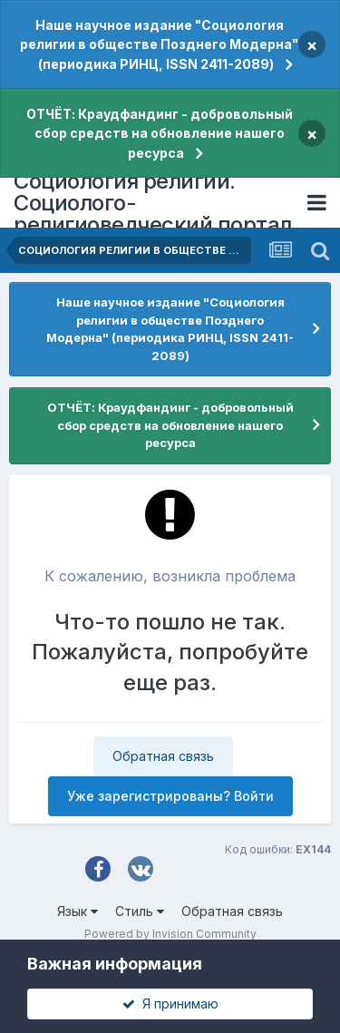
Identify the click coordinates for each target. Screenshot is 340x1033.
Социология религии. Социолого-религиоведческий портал (153, 203)
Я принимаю (170, 1003)
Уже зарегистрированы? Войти (170, 796)
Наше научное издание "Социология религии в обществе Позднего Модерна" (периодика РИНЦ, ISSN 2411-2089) (159, 44)
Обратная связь (163, 756)
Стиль (139, 911)
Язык (77, 911)
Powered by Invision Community (170, 933)
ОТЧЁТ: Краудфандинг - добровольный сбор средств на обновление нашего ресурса (159, 133)
